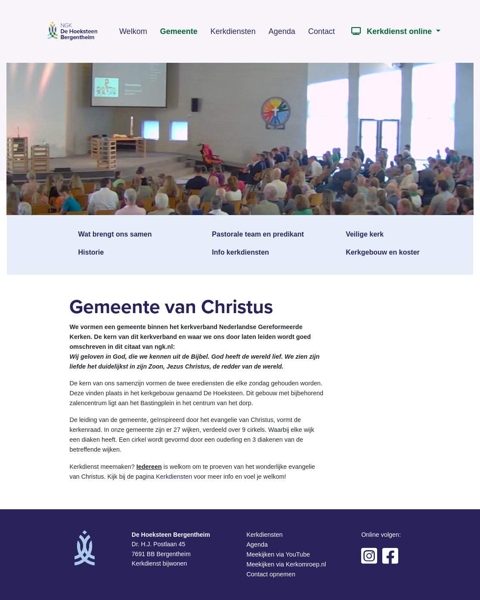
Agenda (282, 31)
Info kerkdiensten (240, 252)
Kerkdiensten (233, 31)
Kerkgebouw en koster (383, 252)
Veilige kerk (365, 234)
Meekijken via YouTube (278, 554)
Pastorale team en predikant (257, 234)
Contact (321, 31)
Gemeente (179, 31)
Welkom (133, 31)
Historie (91, 252)
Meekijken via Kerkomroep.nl (286, 564)
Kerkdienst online (391, 31)
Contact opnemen (270, 574)
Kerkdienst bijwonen (159, 563)
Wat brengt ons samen (115, 234)
